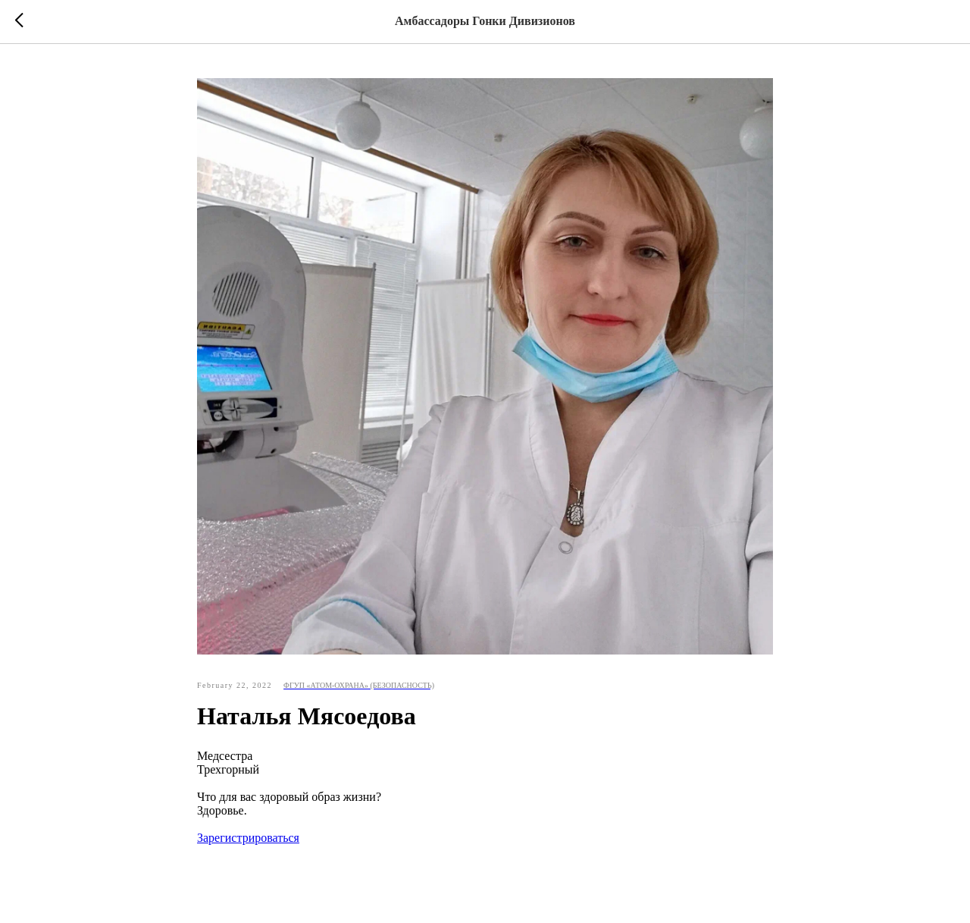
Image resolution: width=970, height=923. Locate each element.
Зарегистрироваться (248, 837)
